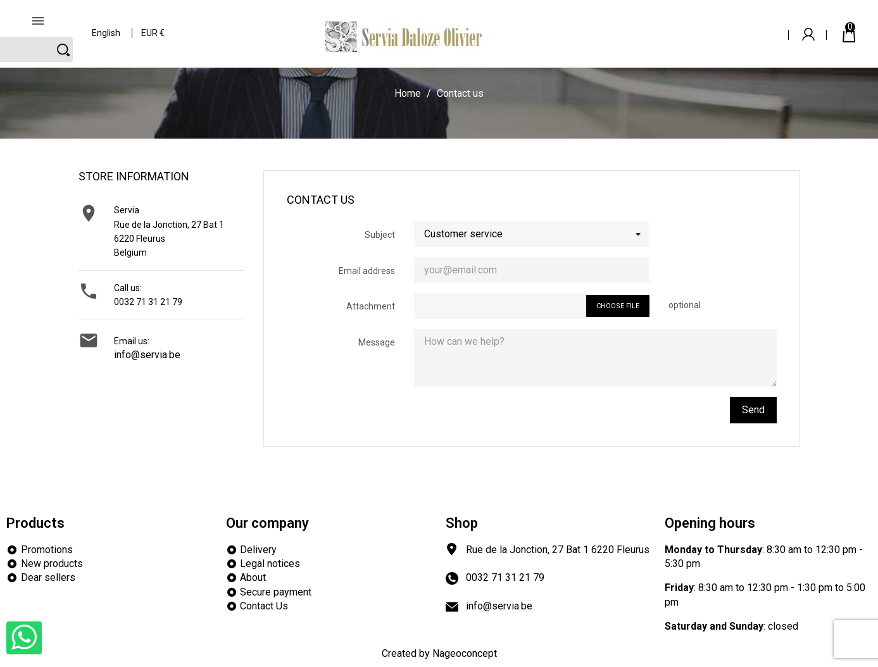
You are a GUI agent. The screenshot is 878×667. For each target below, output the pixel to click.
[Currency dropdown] (153, 25)
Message (376, 342)
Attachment (370, 306)
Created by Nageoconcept (439, 653)
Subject (380, 235)
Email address (367, 271)
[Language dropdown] (107, 25)
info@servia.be (147, 355)
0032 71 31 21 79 (148, 302)
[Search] (687, 24)
